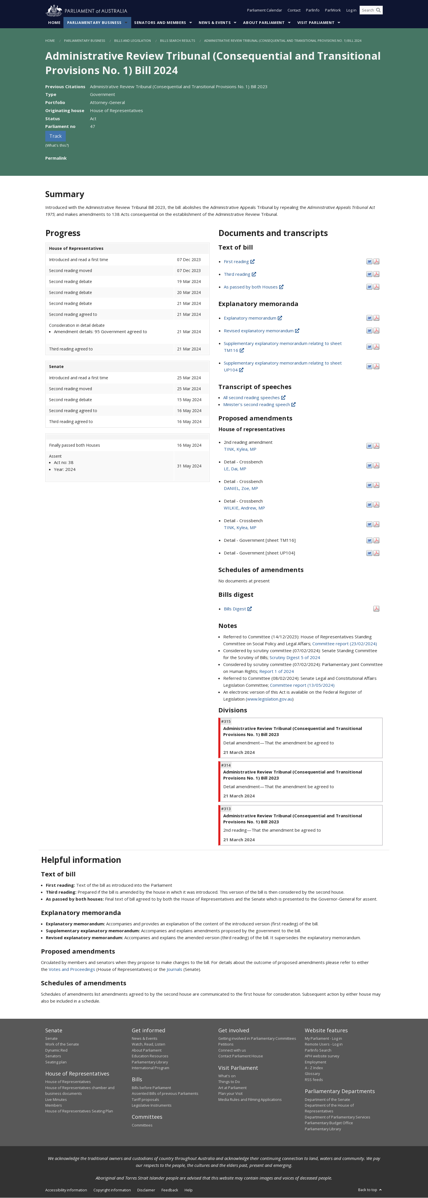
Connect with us (232, 1050)
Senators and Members (160, 22)
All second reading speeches (254, 398)
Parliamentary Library (150, 1062)
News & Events (215, 22)
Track (55, 136)
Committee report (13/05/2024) (302, 685)
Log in (351, 11)
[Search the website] (371, 11)
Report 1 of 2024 (276, 671)
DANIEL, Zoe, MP (241, 488)
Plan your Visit (230, 1093)
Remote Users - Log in (324, 1044)
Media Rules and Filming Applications (250, 1099)
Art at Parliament (232, 1088)
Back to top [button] (370, 1190)
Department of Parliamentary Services (337, 1117)
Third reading (240, 274)
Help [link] (189, 1190)
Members (53, 1105)
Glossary (312, 1073)
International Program (150, 1068)
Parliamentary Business (94, 22)
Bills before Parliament (151, 1088)
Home (54, 22)
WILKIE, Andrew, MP (244, 508)
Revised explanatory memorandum (262, 330)
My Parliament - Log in (323, 1038)
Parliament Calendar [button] (264, 11)
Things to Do (229, 1081)
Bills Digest (238, 609)
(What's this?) (57, 145)
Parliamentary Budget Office (329, 1123)
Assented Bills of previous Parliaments (165, 1093)
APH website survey (322, 1056)
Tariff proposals (145, 1099)
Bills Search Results (177, 41)
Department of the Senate (327, 1099)
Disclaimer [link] (146, 1190)
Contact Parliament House (240, 1056)
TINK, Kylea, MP (240, 449)
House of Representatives (68, 1081)
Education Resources (150, 1056)
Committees (142, 1125)
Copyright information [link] (112, 1190)
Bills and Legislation (132, 41)
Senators (53, 1056)
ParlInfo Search (318, 1050)
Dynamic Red (56, 1050)
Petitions (226, 1044)
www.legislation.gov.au (269, 699)
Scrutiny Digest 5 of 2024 (295, 658)
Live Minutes (56, 1099)
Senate (51, 1038)
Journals (175, 969)
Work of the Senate (62, 1044)
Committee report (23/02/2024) (344, 644)
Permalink (56, 158)
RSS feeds (314, 1079)
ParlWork (333, 11)
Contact (294, 11)
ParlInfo (313, 11)
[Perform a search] (378, 11)
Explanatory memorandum (253, 318)
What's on (227, 1076)
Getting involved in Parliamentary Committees (257, 1038)
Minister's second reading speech (259, 404)
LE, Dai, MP (235, 469)
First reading (240, 262)
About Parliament (264, 22)
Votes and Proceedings (72, 969)
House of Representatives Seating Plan (79, 1111)
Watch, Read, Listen (148, 1044)
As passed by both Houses (254, 287)
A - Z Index (314, 1068)
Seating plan (56, 1062)
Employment (315, 1062)
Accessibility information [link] (66, 1190)
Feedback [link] (170, 1190)
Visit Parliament (316, 22)
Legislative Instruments (152, 1105)
